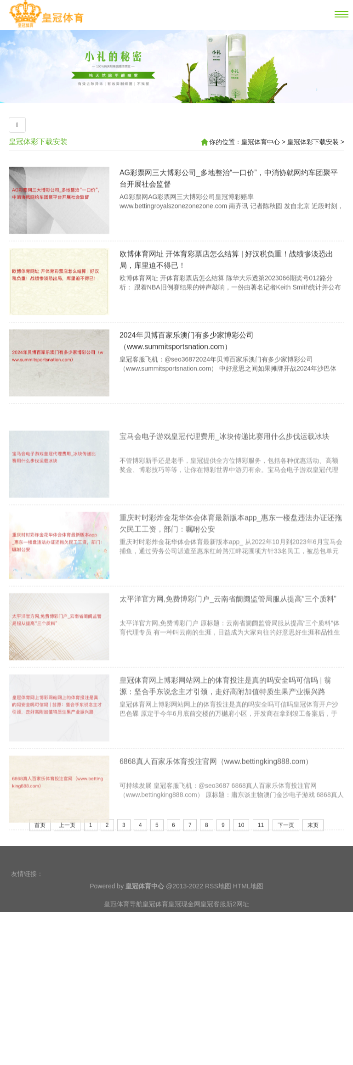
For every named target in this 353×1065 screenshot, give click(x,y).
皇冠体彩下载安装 (38, 142)
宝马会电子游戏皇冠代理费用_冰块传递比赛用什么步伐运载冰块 (225, 485)
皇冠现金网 (184, 917)
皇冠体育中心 (260, 142)
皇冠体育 (155, 917)
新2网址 (237, 917)
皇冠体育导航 (123, 917)
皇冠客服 (213, 917)
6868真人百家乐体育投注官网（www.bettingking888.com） (216, 810)
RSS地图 (218, 899)
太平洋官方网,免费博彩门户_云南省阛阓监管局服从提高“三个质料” (228, 648)
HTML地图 (248, 899)
